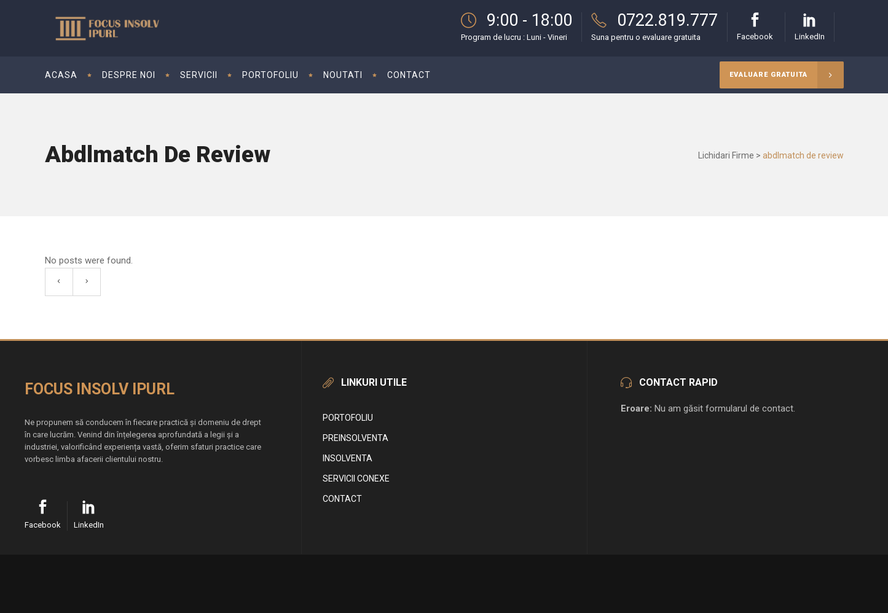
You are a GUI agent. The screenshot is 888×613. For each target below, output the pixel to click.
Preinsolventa (355, 438)
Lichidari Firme (726, 155)
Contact (342, 499)
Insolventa (347, 458)
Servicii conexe (356, 478)
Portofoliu (348, 418)
